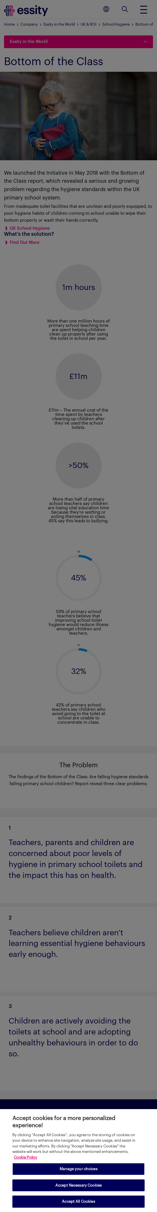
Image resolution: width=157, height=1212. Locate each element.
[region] (78, 1160)
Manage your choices (78, 1169)
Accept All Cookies (78, 1201)
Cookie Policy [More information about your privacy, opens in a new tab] (25, 1157)
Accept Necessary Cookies (78, 1185)
